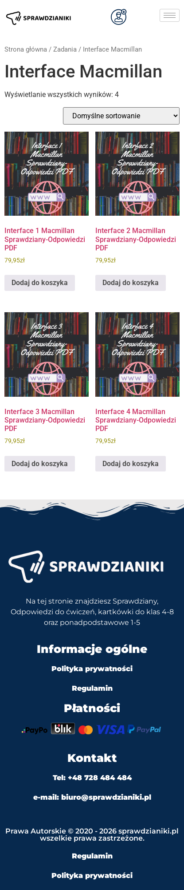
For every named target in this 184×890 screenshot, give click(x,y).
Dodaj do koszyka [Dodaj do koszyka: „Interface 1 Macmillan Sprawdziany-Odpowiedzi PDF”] (40, 282)
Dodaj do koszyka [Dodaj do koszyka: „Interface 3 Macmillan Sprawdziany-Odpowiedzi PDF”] (40, 463)
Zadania (65, 49)
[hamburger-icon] (170, 15)
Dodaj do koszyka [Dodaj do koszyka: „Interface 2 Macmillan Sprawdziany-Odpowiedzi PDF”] (130, 282)
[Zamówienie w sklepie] (121, 116)
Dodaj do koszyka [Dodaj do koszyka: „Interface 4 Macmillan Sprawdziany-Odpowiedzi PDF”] (130, 463)
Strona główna (25, 49)
